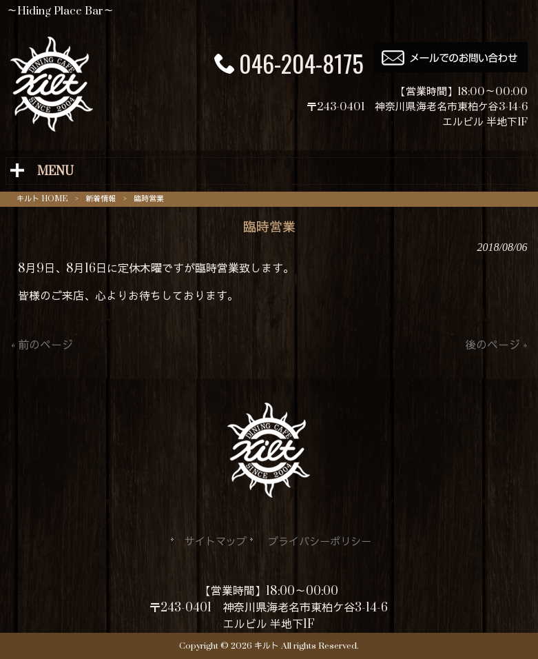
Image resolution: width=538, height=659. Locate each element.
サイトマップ (216, 542)
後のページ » (496, 345)
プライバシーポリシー (319, 542)
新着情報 (100, 199)
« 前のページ (42, 345)
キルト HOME (42, 199)
